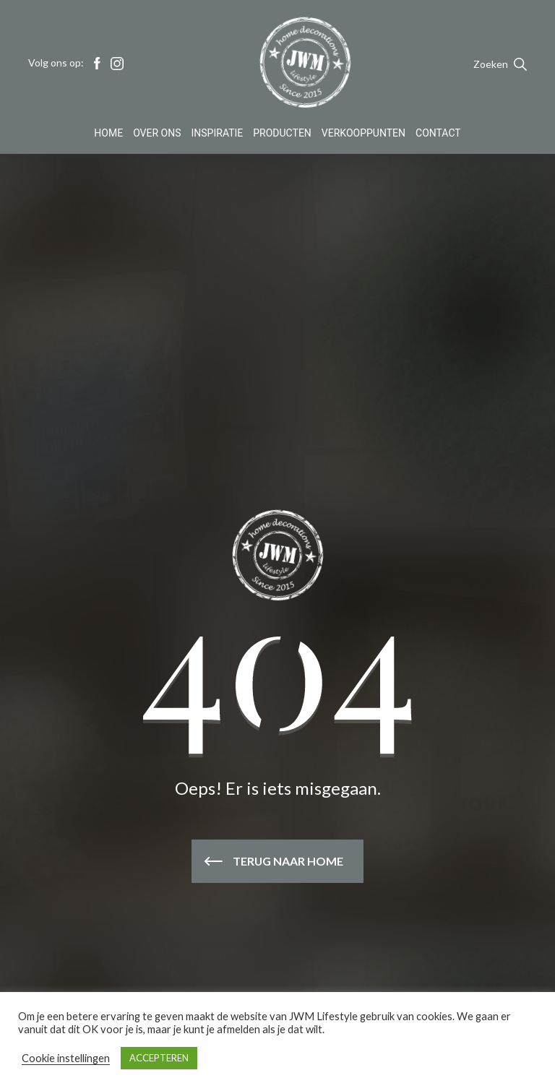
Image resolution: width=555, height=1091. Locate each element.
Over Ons (157, 133)
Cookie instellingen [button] (66, 1058)
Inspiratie (218, 133)
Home (108, 133)
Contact (438, 133)
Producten (282, 133)
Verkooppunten (363, 133)
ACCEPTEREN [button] (159, 1058)
